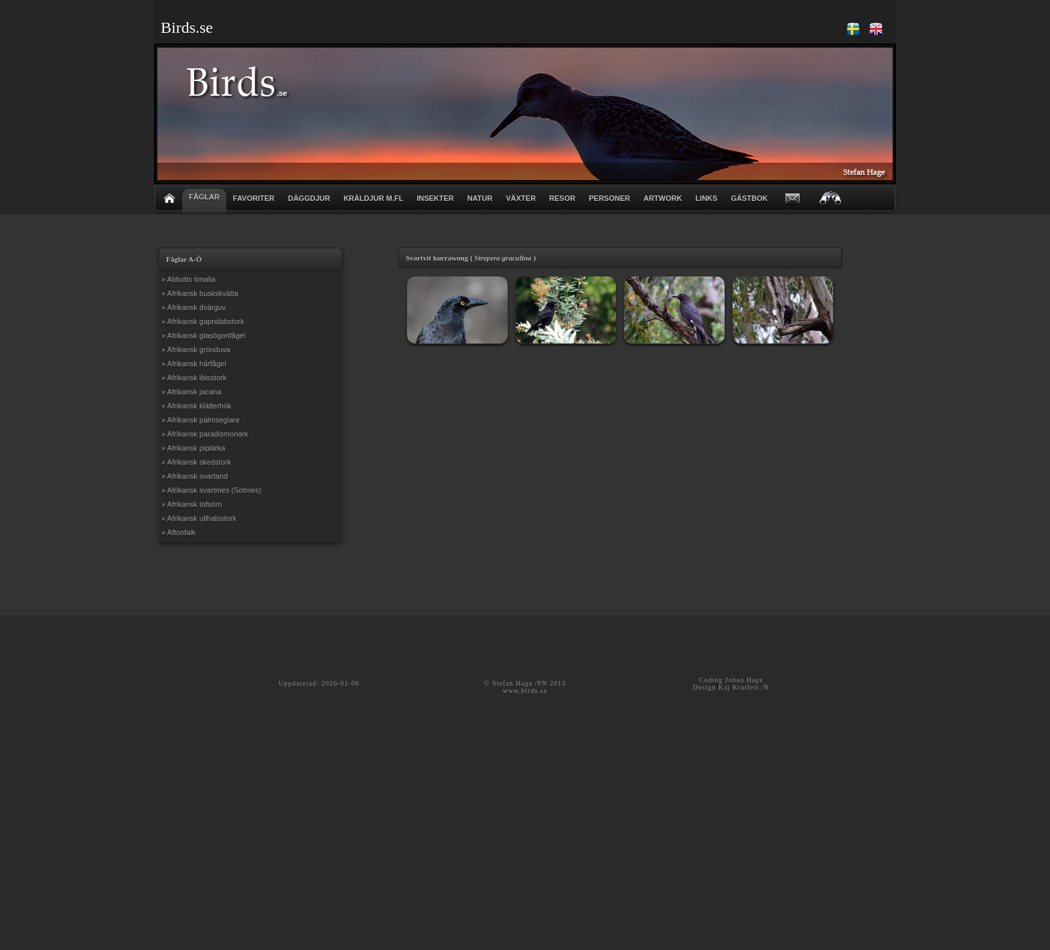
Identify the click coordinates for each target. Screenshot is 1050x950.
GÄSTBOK (749, 198)
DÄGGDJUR (309, 198)
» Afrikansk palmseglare (200, 420)
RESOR (562, 198)
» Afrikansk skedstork (196, 462)
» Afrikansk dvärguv (193, 307)
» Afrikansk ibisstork (193, 378)
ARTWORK (663, 198)
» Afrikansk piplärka (193, 448)
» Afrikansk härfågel (193, 364)
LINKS (706, 198)
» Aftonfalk (178, 532)
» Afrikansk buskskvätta (199, 293)
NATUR (480, 198)
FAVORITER (254, 198)
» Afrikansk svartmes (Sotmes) (211, 490)
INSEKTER (435, 198)
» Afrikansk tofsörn (191, 504)
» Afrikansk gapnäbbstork (202, 321)
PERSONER (609, 198)
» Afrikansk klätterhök (196, 406)
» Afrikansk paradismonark (204, 434)
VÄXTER (521, 198)
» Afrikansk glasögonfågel (203, 335)
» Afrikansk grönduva (195, 349)
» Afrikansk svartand (194, 476)
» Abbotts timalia (188, 279)
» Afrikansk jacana (191, 392)
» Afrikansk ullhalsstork (198, 518)
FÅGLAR (204, 197)
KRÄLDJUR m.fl (373, 198)
